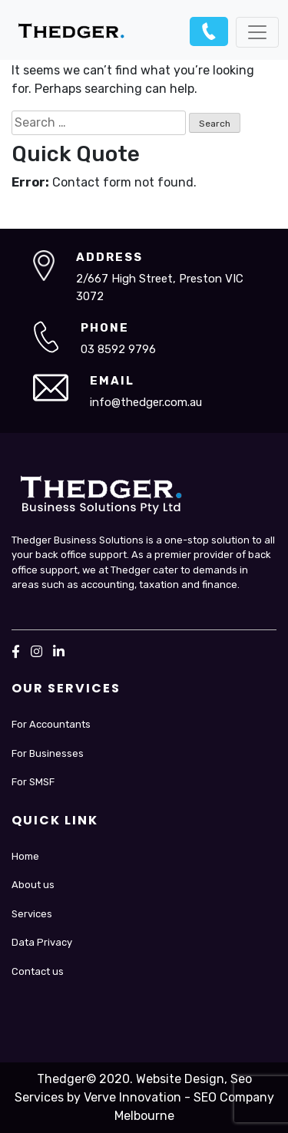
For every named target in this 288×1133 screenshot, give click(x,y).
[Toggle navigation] (257, 32)
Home (25, 856)
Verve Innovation (132, 1097)
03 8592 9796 (209, 31)
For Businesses (48, 753)
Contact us (38, 971)
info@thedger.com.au (146, 402)
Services (32, 914)
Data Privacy (42, 942)
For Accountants (51, 724)
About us (33, 884)
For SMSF (33, 782)
